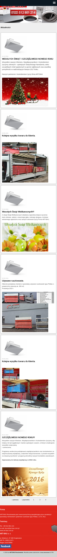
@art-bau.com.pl (13, 528)
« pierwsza (15, 500)
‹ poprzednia (25, 500)
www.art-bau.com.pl (6, 530)
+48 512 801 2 (7, 526)
